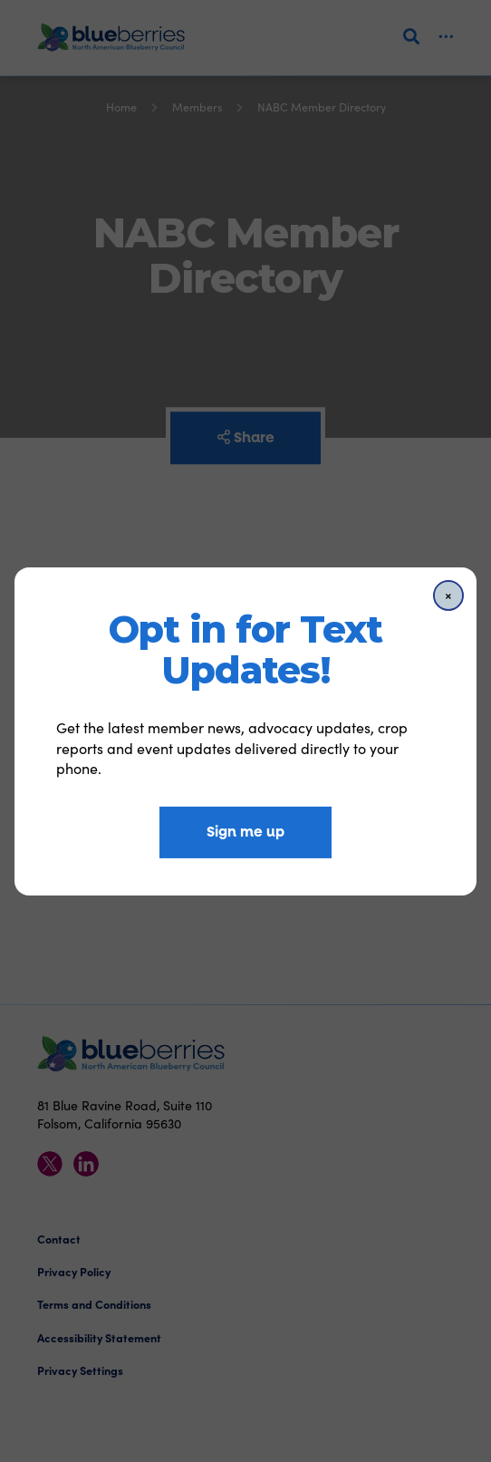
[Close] (448, 594)
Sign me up (245, 831)
